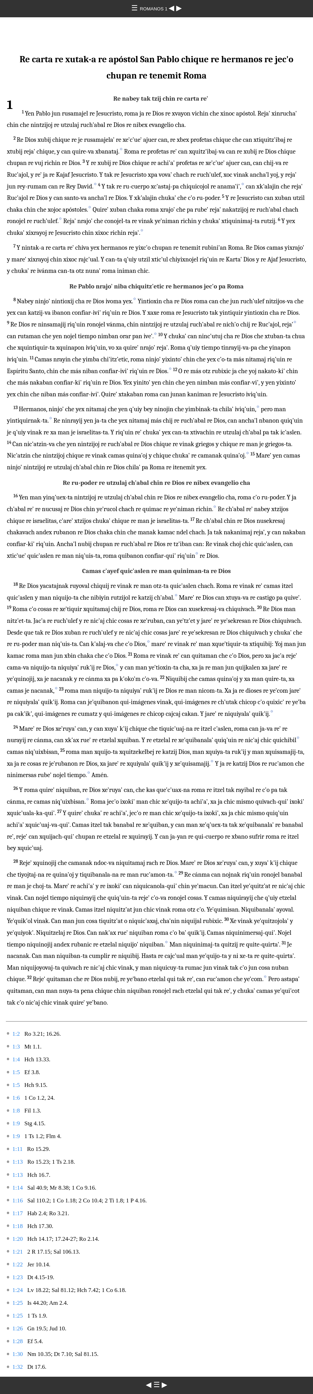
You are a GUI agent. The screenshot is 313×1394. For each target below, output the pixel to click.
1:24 (17, 1290)
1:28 (17, 1341)
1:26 (17, 1328)
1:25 (17, 1303)
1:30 (17, 1354)
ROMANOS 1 (154, 8)
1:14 (17, 1187)
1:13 (17, 1161)
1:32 (17, 1367)
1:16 (17, 1200)
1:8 (16, 1110)
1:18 (17, 1226)
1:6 (16, 1098)
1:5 (16, 1072)
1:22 (17, 1264)
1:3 (16, 1046)
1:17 (17, 1213)
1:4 (16, 1059)
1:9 (16, 1123)
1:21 (17, 1251)
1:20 (17, 1239)
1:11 (17, 1149)
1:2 (16, 1034)
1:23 (17, 1277)
